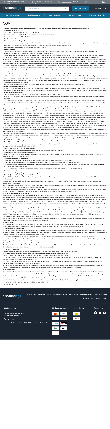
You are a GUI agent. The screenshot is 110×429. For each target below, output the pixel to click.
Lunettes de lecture (75, 15)
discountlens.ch (84, 28)
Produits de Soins (34, 15)
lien (21, 136)
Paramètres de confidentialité (99, 298)
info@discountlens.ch (41, 226)
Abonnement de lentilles (96, 15)
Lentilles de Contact (13, 15)
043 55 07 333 (10, 319)
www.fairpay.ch (20, 131)
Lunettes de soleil (55, 15)
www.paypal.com (56, 123)
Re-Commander (80, 8)
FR (104, 2)
